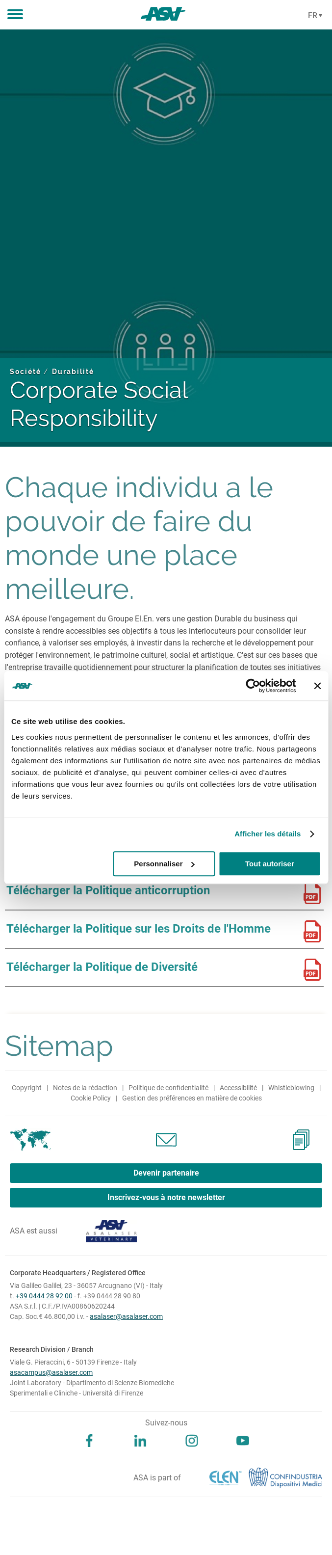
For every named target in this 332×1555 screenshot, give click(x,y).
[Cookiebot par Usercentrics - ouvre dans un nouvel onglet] (253, 685)
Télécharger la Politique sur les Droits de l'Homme (138, 929)
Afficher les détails (267, 834)
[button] (15, 14)
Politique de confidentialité (168, 1088)
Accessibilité (238, 1088)
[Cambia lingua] (314, 15)
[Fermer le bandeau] (317, 685)
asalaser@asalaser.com (126, 1316)
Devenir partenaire (166, 1173)
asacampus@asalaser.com (51, 1372)
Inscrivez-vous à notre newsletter (166, 1197)
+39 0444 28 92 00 (44, 1296)
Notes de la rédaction (85, 1088)
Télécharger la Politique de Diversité (102, 967)
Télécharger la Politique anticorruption (108, 890)
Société (25, 371)
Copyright (27, 1088)
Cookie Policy (91, 1098)
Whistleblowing (291, 1088)
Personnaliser (164, 863)
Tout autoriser (269, 863)
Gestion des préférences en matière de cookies (192, 1098)
